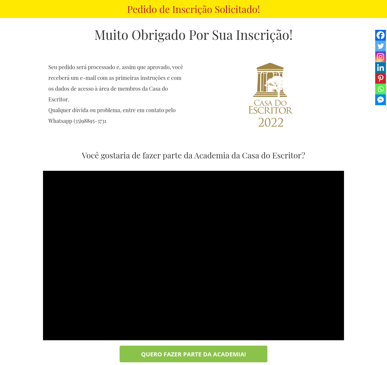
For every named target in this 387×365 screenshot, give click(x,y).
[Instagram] (380, 56)
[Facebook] (380, 35)
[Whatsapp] (380, 89)
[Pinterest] (380, 78)
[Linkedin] (380, 67)
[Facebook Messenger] (380, 99)
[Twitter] (380, 46)
